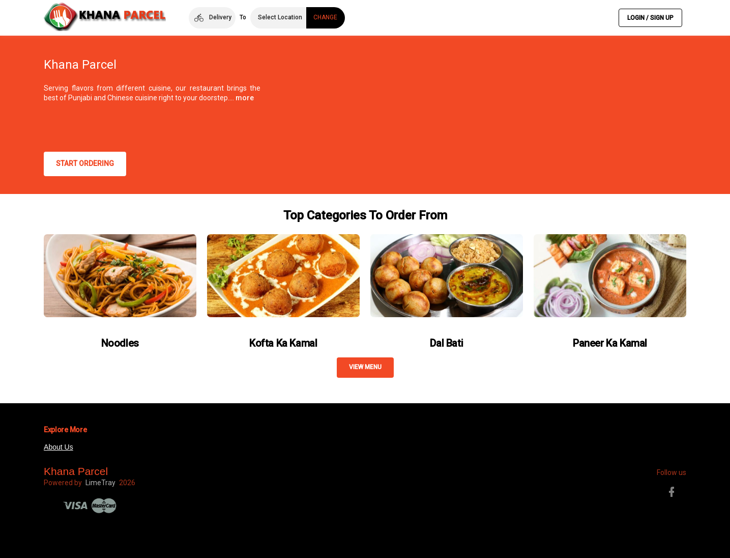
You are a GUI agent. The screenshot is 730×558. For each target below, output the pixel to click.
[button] (212, 18)
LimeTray (100, 483)
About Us (58, 447)
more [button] (245, 98)
